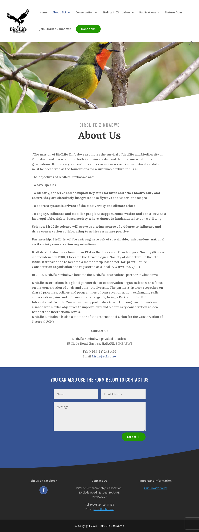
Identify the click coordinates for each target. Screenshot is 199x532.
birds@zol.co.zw (104, 356)
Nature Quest (174, 12)
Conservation (84, 12)
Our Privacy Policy (155, 488)
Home (43, 12)
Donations (88, 29)
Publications (147, 12)
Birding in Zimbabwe (116, 12)
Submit (133, 436)
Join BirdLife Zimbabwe (55, 29)
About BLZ (59, 12)
